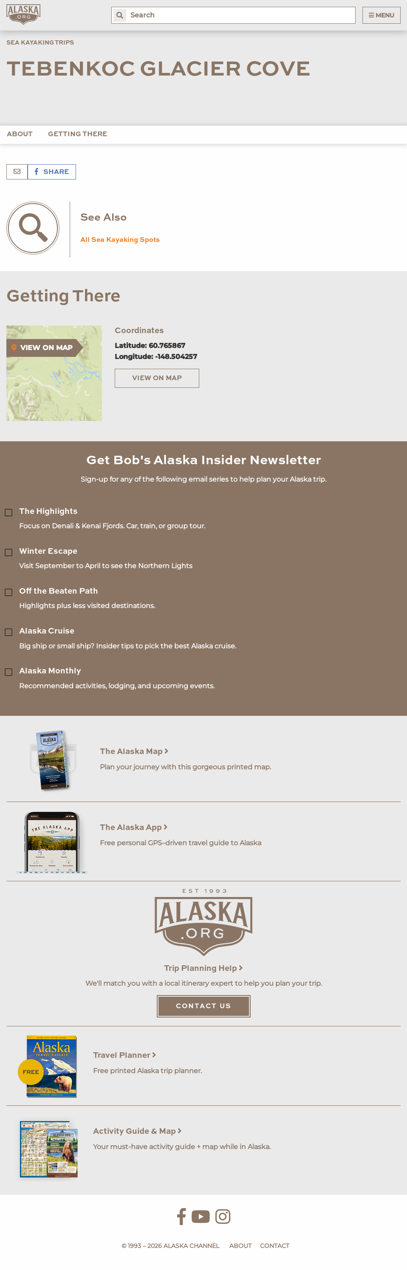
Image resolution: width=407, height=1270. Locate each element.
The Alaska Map (134, 752)
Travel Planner (124, 1055)
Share (52, 172)
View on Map (157, 378)
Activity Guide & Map (137, 1131)
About (20, 134)
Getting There (77, 134)
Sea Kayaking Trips (40, 43)
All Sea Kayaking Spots (120, 240)
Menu (381, 15)
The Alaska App (134, 828)
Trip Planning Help (203, 968)
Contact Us (204, 1006)
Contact (274, 1246)
